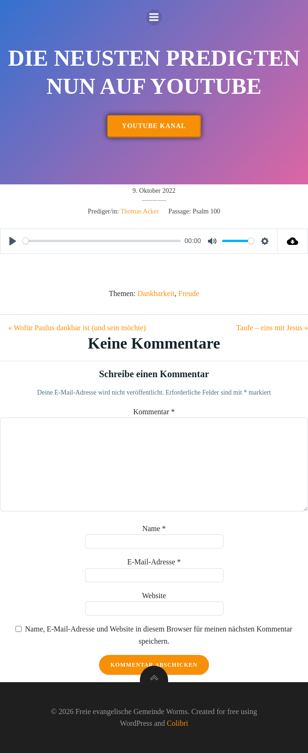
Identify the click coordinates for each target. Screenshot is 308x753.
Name (154, 528)
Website (154, 596)
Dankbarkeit (156, 293)
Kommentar (154, 412)
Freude (188, 293)
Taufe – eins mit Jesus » (272, 328)
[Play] (12, 241)
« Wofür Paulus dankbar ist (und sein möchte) (77, 328)
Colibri (177, 723)
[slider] (102, 240)
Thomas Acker (139, 211)
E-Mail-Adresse (154, 562)
